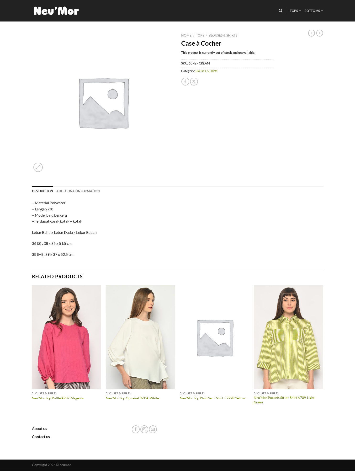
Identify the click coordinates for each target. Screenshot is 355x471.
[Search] (280, 10)
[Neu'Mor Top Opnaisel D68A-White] (140, 337)
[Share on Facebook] (185, 82)
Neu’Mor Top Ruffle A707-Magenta (58, 398)
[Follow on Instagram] (144, 429)
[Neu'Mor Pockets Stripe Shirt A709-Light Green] (288, 337)
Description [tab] (42, 191)
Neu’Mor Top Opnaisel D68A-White (132, 398)
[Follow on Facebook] (136, 429)
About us (39, 428)
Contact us (41, 436)
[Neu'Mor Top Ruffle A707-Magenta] (66, 337)
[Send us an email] (153, 429)
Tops (295, 10)
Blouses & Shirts (223, 35)
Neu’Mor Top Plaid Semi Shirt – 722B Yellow (212, 398)
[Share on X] (194, 82)
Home (186, 35)
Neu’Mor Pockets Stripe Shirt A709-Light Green (284, 400)
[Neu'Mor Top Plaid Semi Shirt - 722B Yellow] (214, 337)
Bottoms (313, 10)
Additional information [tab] (78, 191)
